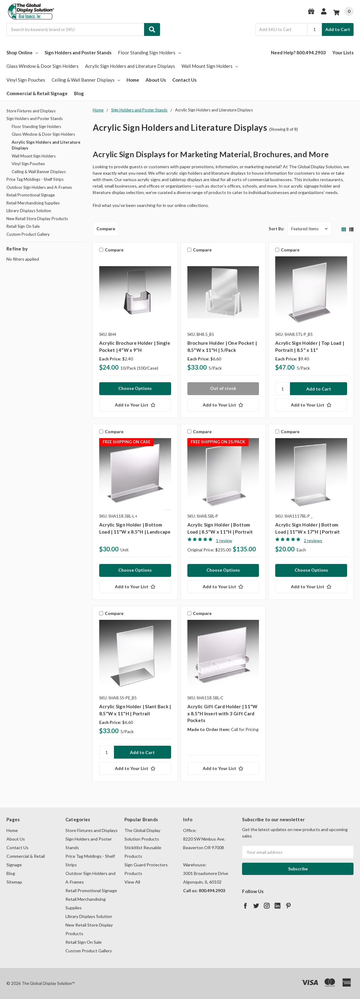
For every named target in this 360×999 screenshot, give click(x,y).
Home (133, 80)
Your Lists (343, 52)
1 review (224, 540)
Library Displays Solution (28, 210)
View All (132, 881)
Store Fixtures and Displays (31, 110)
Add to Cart (337, 29)
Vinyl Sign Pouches (25, 80)
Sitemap (14, 881)
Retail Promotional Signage (30, 194)
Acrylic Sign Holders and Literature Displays (130, 66)
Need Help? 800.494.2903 (298, 52)
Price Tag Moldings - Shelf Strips (35, 179)
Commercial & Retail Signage (37, 93)
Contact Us (184, 80)
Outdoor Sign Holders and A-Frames (39, 187)
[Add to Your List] (135, 404)
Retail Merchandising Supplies (33, 202)
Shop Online (22, 52)
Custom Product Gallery (28, 234)
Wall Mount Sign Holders (210, 66)
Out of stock (223, 388)
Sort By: (276, 228)
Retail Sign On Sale (23, 226)
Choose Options (135, 388)
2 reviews (313, 540)
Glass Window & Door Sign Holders (42, 66)
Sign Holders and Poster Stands (78, 52)
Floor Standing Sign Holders (149, 52)
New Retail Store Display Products (37, 218)
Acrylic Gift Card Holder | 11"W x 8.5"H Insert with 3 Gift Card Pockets (222, 713)
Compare (105, 228)
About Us (156, 80)
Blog (79, 93)
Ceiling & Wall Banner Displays (86, 80)
